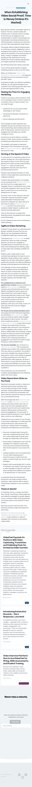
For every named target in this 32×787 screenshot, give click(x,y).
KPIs (7, 165)
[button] (28, 3)
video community (17, 315)
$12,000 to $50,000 (23, 182)
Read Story (7, 597)
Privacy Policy (4, 774)
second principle (18, 238)
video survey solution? (8, 347)
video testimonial (13, 287)
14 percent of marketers (20, 402)
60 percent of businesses (13, 148)
